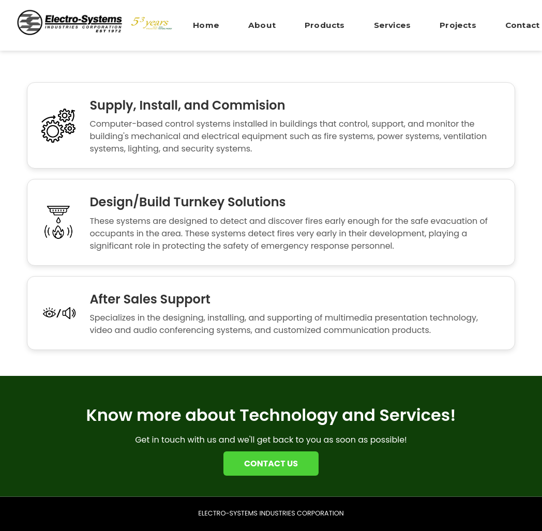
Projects (458, 25)
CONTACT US (271, 463)
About (262, 25)
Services (392, 25)
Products (325, 25)
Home (206, 25)
